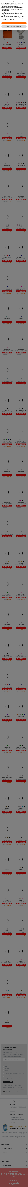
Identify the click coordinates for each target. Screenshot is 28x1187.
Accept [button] (14, 23)
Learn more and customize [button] (14, 26)
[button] (26, 2)
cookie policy (6, 10)
